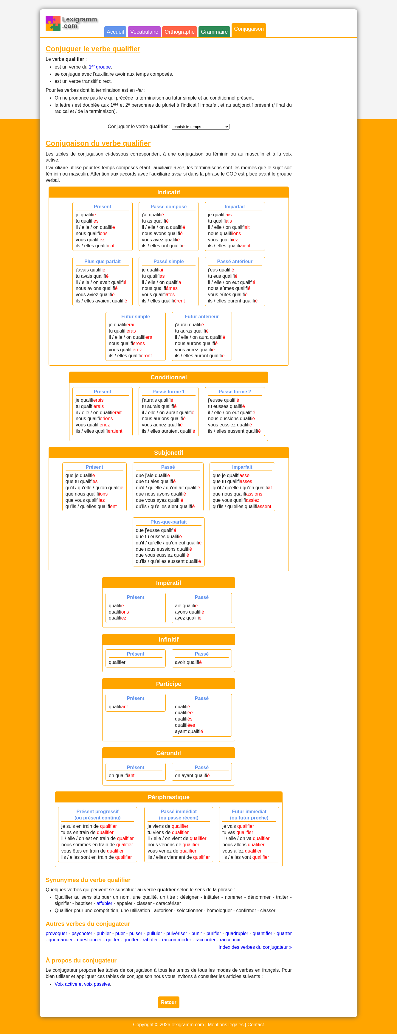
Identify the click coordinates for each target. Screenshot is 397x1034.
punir (196, 933)
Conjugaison (249, 29)
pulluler (154, 933)
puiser (135, 933)
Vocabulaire (144, 32)
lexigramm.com (188, 1024)
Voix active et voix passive (82, 984)
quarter (284, 933)
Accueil (115, 32)
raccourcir (230, 939)
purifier (214, 933)
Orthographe (180, 32)
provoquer (56, 933)
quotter (131, 939)
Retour (168, 1002)
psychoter (82, 933)
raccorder (206, 939)
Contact (255, 1024)
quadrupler (236, 933)
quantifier (262, 933)
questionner (89, 939)
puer (120, 933)
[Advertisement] (327, 133)
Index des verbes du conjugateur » (255, 947)
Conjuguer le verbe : (139, 126)
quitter (112, 939)
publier (104, 933)
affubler (104, 903)
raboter (150, 939)
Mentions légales (226, 1024)
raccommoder (176, 939)
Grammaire (214, 32)
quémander (61, 939)
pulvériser (176, 933)
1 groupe (100, 66)
